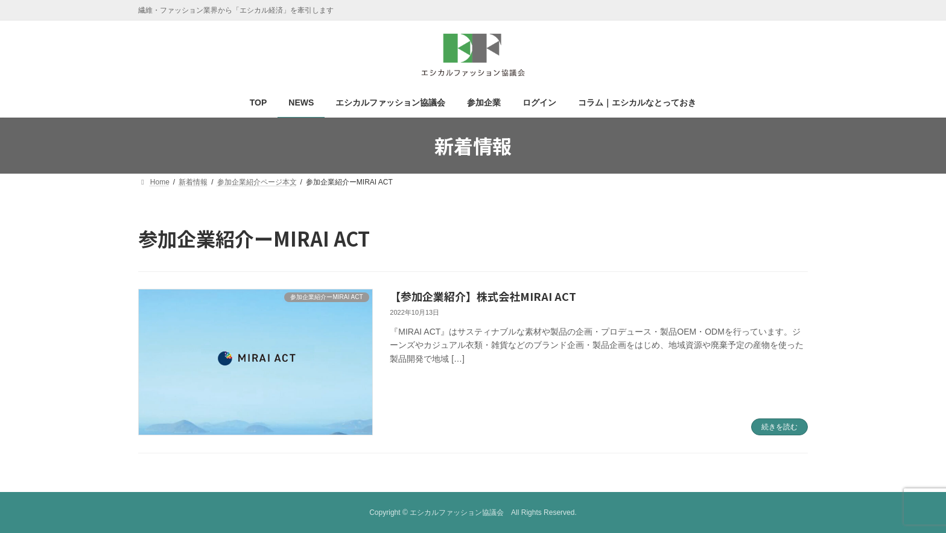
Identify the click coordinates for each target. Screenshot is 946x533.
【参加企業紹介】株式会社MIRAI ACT (483, 296)
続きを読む (779, 427)
